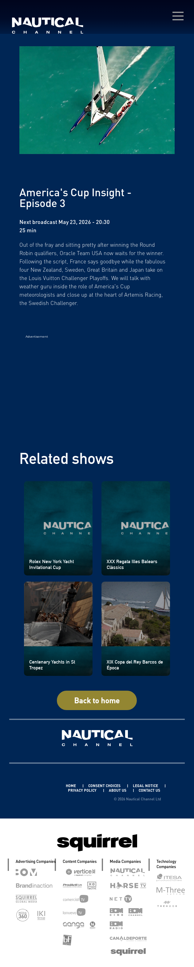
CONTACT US (149, 790)
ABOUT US (118, 790)
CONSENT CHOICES (104, 785)
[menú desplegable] (178, 16)
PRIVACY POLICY (82, 790)
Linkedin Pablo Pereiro (36, 785)
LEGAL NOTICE (146, 785)
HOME (71, 785)
